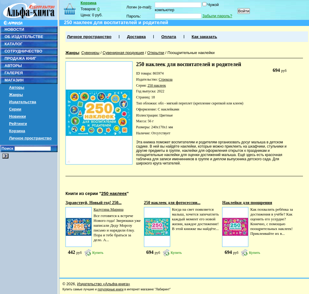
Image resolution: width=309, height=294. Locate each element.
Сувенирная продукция (123, 52)
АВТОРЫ (13, 65)
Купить (98, 253)
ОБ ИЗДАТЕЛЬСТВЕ (24, 36)
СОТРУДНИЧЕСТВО (23, 51)
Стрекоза (166, 79)
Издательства (22, 102)
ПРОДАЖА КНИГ (20, 58)
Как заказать (204, 36)
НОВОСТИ (14, 29)
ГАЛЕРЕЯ (14, 73)
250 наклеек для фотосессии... (172, 202)
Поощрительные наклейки (191, 52)
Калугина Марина (108, 209)
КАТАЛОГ (14, 44)
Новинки (17, 116)
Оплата (168, 36)
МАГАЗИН (14, 80)
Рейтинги (18, 123)
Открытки (155, 52)
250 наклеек (157, 85)
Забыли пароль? (217, 16)
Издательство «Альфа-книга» (103, 284)
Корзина (17, 131)
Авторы (16, 87)
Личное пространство (30, 138)
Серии (15, 109)
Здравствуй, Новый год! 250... (93, 202)
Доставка (136, 36)
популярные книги (110, 289)
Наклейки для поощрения (247, 202)
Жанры (16, 94)
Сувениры (90, 52)
